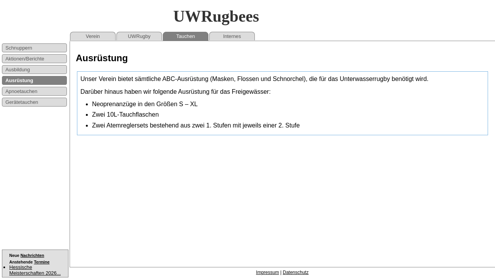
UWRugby (139, 36)
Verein (93, 36)
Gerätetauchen (21, 102)
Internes (232, 36)
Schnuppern (18, 48)
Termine (42, 262)
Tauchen (185, 36)
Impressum (267, 272)
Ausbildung (17, 69)
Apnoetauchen (21, 91)
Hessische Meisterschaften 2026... (35, 270)
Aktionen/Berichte (24, 59)
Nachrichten (32, 255)
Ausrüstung (19, 80)
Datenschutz (296, 272)
